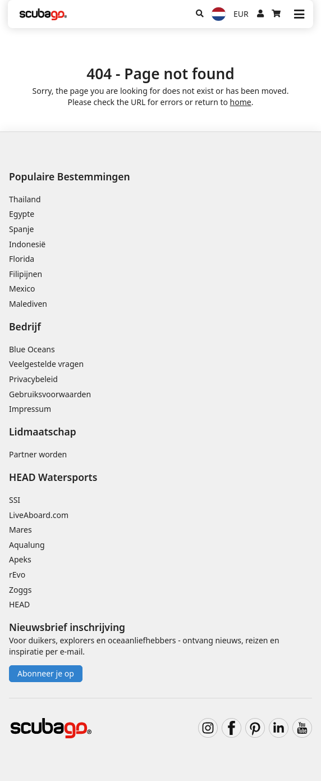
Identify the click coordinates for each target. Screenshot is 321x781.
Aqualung (27, 544)
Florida (21, 258)
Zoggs (20, 589)
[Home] (43, 14)
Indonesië (27, 244)
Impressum (30, 408)
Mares (20, 529)
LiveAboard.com (38, 515)
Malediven (28, 303)
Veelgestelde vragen (46, 363)
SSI (14, 499)
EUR (241, 13)
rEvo (17, 574)
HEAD (19, 604)
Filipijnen (25, 274)
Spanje (21, 229)
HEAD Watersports (53, 477)
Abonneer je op (45, 673)
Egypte (21, 213)
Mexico (22, 288)
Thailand (25, 199)
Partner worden (38, 454)
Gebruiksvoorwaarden (50, 394)
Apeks (20, 559)
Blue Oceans (32, 349)
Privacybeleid (33, 379)
